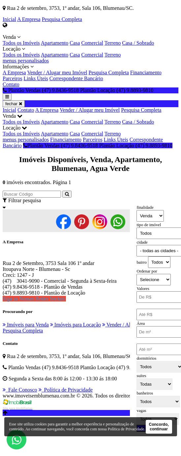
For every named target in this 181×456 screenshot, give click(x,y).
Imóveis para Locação (75, 324)
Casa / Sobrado (138, 43)
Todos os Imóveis (21, 43)
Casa (75, 43)
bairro (141, 262)
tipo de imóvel (148, 225)
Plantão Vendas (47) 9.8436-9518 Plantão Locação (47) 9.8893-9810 (97, 145)
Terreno (113, 43)
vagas (141, 410)
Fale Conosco (20, 390)
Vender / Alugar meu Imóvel (57, 72)
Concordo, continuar (159, 426)
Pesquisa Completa (62, 19)
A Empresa (29, 19)
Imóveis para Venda (26, 324)
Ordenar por (146, 271)
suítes (141, 375)
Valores (142, 288)
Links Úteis (36, 78)
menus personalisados (26, 60)
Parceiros (12, 78)
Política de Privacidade (66, 390)
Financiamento (146, 72)
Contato (11, 84)
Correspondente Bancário (76, 78)
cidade (141, 242)
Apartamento (55, 43)
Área (140, 323)
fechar (13, 103)
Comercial (92, 43)
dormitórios (146, 358)
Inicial (9, 19)
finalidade (144, 207)
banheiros (144, 393)
